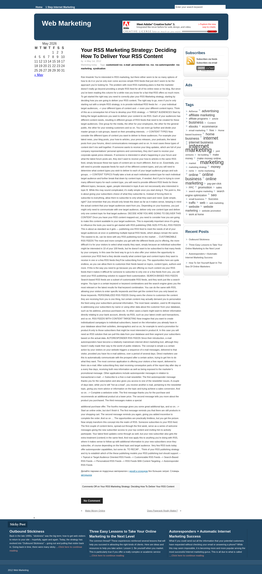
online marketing (201, 181)
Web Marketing (66, 23)
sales (219, 187)
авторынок (86, 475)
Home (39, 7)
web (202, 202)
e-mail (127, 65)
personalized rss (140, 65)
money (215, 167)
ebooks (193, 126)
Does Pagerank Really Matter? (162, 510)
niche (191, 171)
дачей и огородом (138, 471)
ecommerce (210, 126)
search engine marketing (201, 191)
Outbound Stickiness (199, 239)
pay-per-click (214, 183)
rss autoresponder (165, 65)
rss (152, 65)
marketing (212, 162)
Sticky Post (17, 524)
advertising (210, 111)
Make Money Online (95, 510)
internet (210, 138)
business (196, 122)
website (194, 206)
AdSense (193, 111)
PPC (191, 187)
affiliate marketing (202, 115)
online (193, 175)
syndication (99, 68)
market (192, 163)
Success (213, 198)
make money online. (209, 158)
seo (214, 195)
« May (38, 75)
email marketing (197, 130)
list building (203, 155)
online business (199, 176)
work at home (196, 214)
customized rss (114, 65)
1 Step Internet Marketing (60, 7)
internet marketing (198, 148)
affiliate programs (198, 118)
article (215, 118)
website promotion (211, 211)
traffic (192, 202)
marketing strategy (198, 167)
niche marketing (206, 171)
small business (196, 199)
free (211, 130)
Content (212, 123)
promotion (205, 187)
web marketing (216, 203)
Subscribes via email (206, 62)
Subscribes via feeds (206, 59)
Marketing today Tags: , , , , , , (130, 67)
